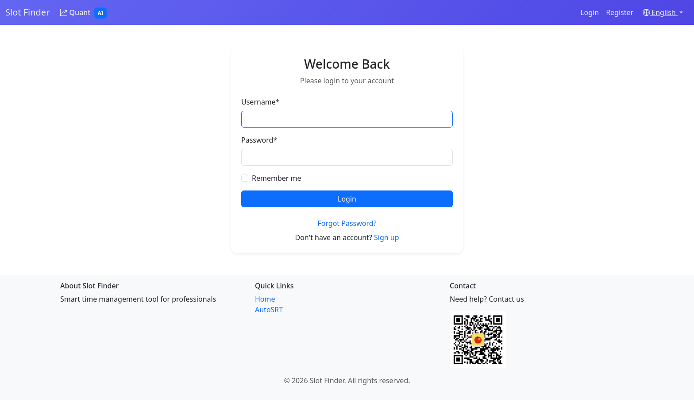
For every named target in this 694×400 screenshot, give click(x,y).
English (660, 12)
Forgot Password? (346, 223)
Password (259, 140)
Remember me (276, 178)
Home (265, 299)
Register (619, 12)
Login (589, 12)
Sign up (386, 237)
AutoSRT (269, 310)
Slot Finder (27, 12)
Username (260, 102)
